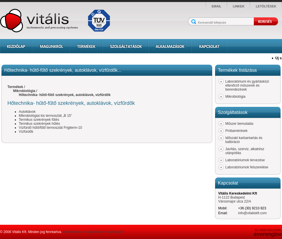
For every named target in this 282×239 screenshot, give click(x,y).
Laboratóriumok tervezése (245, 160)
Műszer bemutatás (239, 124)
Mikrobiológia (24, 91)
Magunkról (51, 46)
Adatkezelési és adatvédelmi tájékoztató (93, 232)
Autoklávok (27, 112)
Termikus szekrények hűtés (39, 124)
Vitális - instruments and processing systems (57, 20)
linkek (238, 6)
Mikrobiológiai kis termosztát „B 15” (45, 116)
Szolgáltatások (125, 46)
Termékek (86, 46)
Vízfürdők (26, 132)
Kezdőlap (16, 46)
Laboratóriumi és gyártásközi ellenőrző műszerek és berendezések (247, 85)
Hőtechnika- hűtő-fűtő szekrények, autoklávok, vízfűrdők (65, 95)
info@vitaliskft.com (252, 213)
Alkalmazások (169, 46)
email (216, 6)
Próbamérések (236, 131)
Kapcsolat (209, 46)
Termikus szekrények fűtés (39, 120)
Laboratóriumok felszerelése (246, 167)
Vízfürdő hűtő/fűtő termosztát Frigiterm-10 (50, 128)
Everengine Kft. (268, 234)
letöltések (266, 6)
